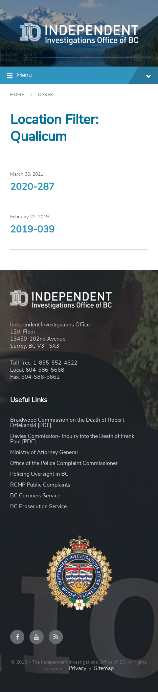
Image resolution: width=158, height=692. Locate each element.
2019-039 (32, 229)
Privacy (77, 668)
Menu (84, 76)
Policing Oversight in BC (39, 474)
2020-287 (32, 187)
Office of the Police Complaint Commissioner (64, 463)
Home (17, 95)
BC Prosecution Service (38, 506)
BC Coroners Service (35, 495)
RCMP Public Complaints (40, 485)
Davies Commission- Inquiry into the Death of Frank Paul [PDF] (72, 439)
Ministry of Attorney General (44, 452)
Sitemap (104, 668)
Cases (45, 95)
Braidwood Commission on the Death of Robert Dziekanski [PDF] (67, 422)
